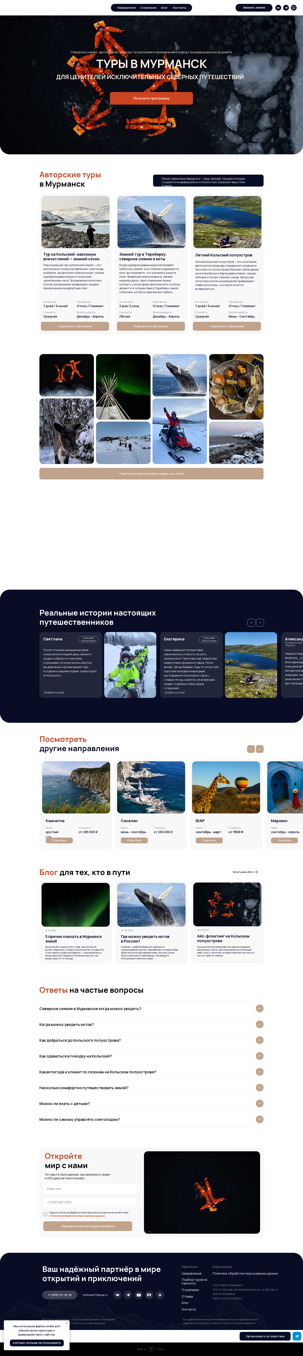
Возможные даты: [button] (162, 312)
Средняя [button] (50, 316)
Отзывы (187, 1296)
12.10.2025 (50, 930)
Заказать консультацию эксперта (87, 1226)
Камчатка (55, 820)
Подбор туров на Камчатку (194, 1281)
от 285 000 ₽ (88, 832)
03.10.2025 (203, 930)
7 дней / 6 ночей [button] (55, 306)
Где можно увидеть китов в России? (145, 939)
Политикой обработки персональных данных (78, 1215)
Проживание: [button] (160, 301)
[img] (278, 8)
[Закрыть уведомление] (67, 1323)
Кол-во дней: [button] (126, 301)
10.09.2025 (127, 930)
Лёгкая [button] (124, 316)
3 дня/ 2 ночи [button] (129, 306)
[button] (254, 8)
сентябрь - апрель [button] (285, 832)
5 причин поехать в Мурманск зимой (73, 939)
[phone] (89, 1202)
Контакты (189, 1309)
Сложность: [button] (125, 312)
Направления (126, 7)
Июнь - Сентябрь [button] (242, 316)
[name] (89, 1189)
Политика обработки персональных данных (245, 1273)
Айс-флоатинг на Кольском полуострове (223, 938)
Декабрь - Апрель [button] (166, 316)
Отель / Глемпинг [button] (166, 306)
